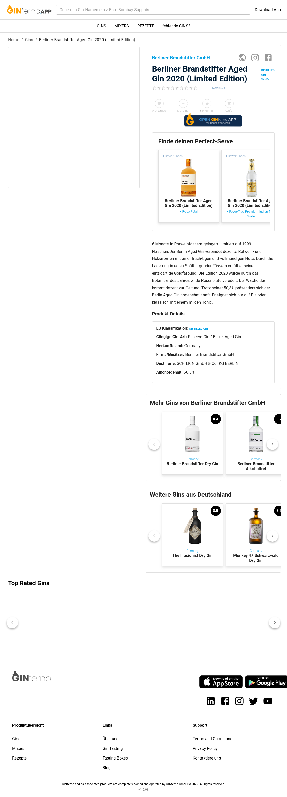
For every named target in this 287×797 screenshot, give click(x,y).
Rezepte (19, 758)
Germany (192, 345)
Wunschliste (159, 110)
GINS (101, 26)
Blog (107, 767)
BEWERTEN (207, 110)
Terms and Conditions (212, 738)
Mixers (18, 748)
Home (13, 39)
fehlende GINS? (176, 26)
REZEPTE (145, 26)
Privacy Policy (205, 748)
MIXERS (121, 26)
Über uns (111, 738)
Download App (268, 9)
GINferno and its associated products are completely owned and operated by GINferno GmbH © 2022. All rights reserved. (143, 784)
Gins (29, 39)
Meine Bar (183, 110)
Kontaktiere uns (207, 758)
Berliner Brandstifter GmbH (209, 354)
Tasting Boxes (115, 758)
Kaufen (229, 110)
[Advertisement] (73, 276)
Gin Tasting (113, 748)
